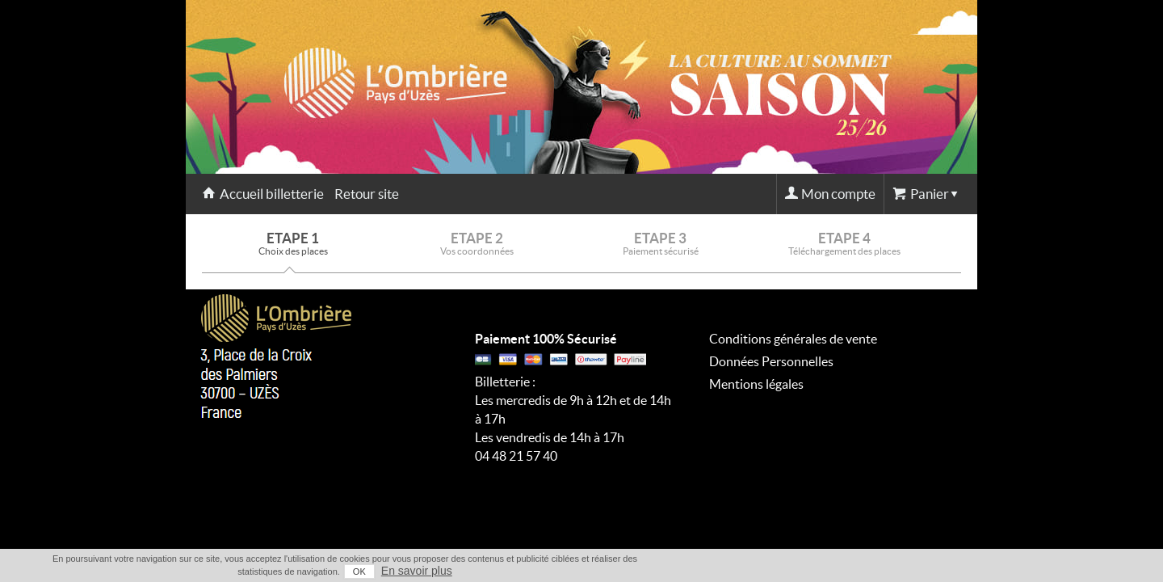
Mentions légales (756, 384)
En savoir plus (945, 570)
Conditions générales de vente (793, 338)
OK (888, 571)
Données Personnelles (771, 361)
